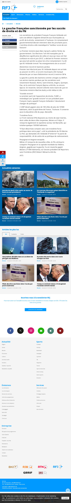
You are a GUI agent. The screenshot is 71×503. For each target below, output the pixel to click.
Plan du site (22, 484)
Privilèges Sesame (41, 394)
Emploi (38, 406)
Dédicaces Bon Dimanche (8, 400)
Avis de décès (40, 409)
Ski (37, 359)
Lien (5, 47)
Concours (4, 418)
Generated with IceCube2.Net (20, 488)
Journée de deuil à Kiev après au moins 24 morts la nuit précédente (17, 191)
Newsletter (4, 455)
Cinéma (38, 391)
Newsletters (41, 331)
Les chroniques (6, 391)
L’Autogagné (5, 409)
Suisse (3, 347)
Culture (4, 356)
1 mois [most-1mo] (22, 234)
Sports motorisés (41, 368)
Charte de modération (7, 449)
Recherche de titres (7, 394)
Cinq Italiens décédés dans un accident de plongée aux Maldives (17, 257)
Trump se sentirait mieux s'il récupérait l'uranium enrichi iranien (16, 218)
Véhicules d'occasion (42, 387)
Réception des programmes (9, 431)
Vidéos (34, 14)
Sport (13, 14)
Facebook (10, 331)
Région (3, 344)
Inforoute (39, 403)
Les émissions (5, 387)
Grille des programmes (7, 397)
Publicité (4, 437)
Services (41, 14)
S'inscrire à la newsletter (35, 309)
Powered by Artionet (7, 488)
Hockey (38, 347)
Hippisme (39, 362)
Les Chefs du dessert (10, 18)
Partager (6, 40)
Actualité (6, 14)
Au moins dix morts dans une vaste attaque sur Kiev (50, 257)
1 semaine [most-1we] (14, 234)
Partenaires (5, 443)
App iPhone (50, 331)
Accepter (65, 498)
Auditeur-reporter (61, 1)
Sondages (4, 415)
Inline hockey (40, 371)
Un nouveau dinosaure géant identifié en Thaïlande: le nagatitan (52, 191)
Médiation (4, 446)
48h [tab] (6, 234)
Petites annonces (41, 400)
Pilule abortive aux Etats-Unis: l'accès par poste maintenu (52, 218)
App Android (60, 331)
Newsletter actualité (7, 368)
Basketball (39, 350)
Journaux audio (5, 359)
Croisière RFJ (50, 14)
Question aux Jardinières (8, 406)
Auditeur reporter (6, 365)
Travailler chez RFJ (6, 440)
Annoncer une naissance (8, 403)
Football (39, 344)
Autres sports (40, 374)
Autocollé (4, 412)
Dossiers (4, 362)
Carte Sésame (5, 434)
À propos (4, 428)
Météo (38, 397)
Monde (18, 24)
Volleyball (39, 353)
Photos (27, 14)
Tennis (38, 365)
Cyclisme (39, 356)
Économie (4, 353)
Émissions (20, 14)
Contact (4, 452)
